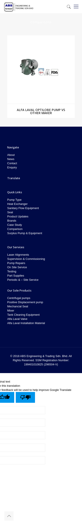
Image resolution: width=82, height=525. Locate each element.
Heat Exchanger (17, 204)
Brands (11, 220)
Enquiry (12, 167)
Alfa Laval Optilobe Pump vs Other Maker (41, 111)
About (11, 155)
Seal (10, 212)
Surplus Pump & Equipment (24, 233)
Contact (12, 163)
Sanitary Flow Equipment (23, 208)
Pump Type (14, 199)
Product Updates (17, 216)
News (10, 159)
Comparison (15, 229)
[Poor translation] (25, 397)
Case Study (14, 224)
